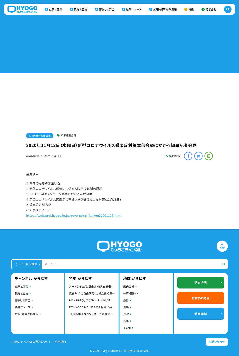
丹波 (126, 314)
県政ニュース (134, 9)
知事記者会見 (66, 135)
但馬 (126, 307)
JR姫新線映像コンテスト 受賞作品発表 (92, 314)
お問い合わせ (217, 342)
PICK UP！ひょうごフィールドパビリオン (92, 300)
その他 (127, 328)
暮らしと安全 (106, 9)
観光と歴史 (80, 9)
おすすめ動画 (201, 298)
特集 (191, 9)
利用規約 (60, 342)
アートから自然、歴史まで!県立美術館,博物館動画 (92, 286)
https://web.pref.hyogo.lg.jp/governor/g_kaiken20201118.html (74, 215)
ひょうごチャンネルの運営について (31, 342)
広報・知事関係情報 (165, 9)
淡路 (126, 321)
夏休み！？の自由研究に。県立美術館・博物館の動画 (92, 293)
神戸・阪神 (129, 293)
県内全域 (173, 156)
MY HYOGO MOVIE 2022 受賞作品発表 (92, 307)
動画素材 (200, 313)
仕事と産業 (55, 9)
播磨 (126, 300)
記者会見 (211, 9)
